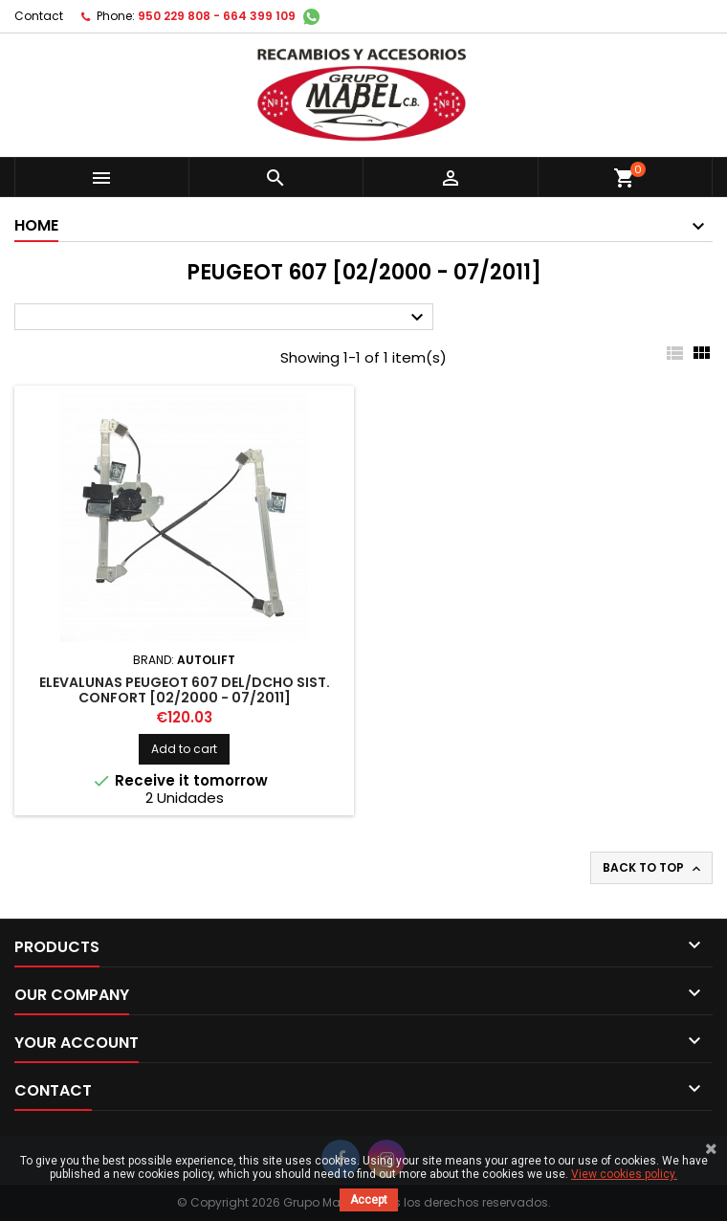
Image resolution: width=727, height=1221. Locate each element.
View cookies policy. (624, 1174)
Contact (38, 16)
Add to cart (184, 749)
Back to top (653, 868)
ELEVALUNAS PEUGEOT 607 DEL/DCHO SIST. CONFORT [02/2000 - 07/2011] (184, 690)
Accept (368, 1200)
